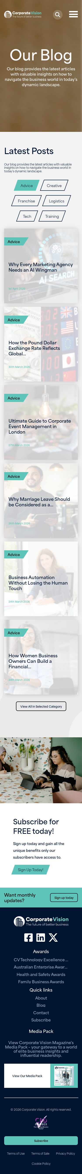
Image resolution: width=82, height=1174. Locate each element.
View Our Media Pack (27, 1076)
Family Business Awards (41, 981)
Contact (41, 1012)
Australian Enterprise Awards (41, 967)
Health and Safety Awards (41, 974)
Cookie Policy (41, 1163)
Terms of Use (16, 1153)
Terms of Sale (40, 1153)
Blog (41, 1005)
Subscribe (41, 1020)
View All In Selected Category (41, 706)
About (41, 998)
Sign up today (63, 897)
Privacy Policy (65, 1153)
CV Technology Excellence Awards (41, 959)
